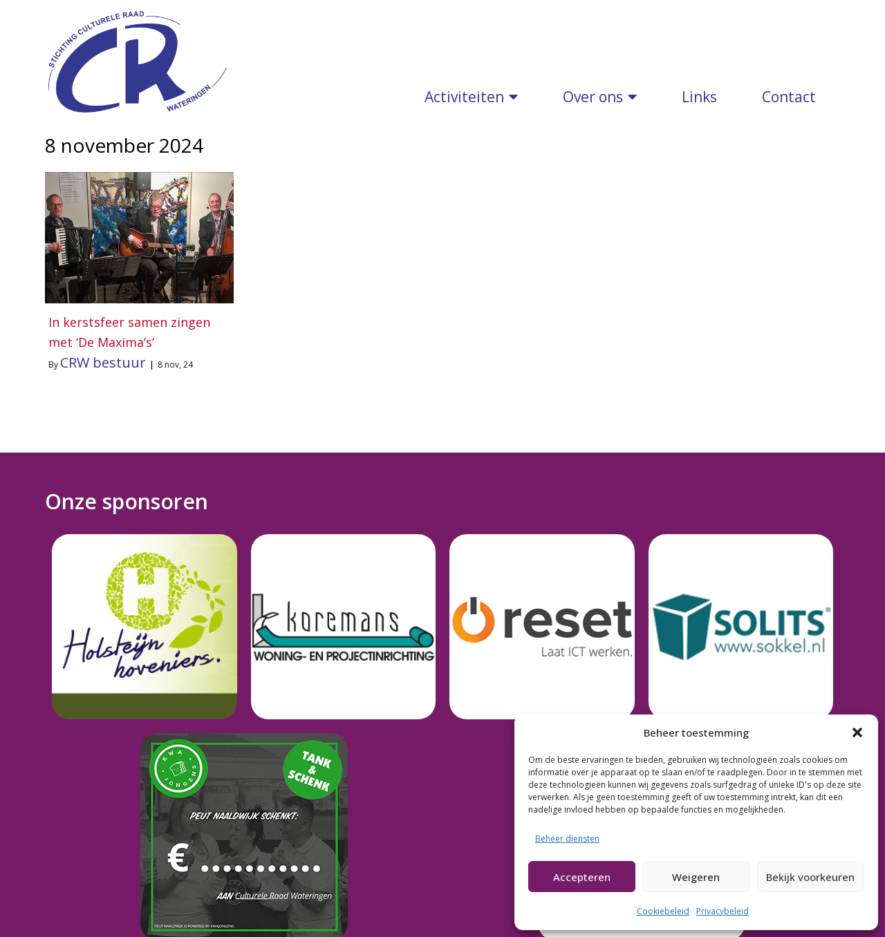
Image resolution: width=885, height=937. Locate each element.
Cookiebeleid (663, 911)
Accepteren (582, 877)
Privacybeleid (722, 911)
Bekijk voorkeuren (810, 877)
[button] (857, 732)
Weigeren (696, 877)
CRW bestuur (103, 348)
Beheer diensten (567, 838)
